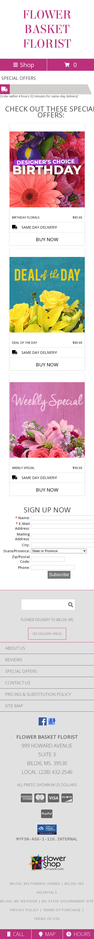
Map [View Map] (47, 934)
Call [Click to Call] (15, 934)
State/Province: (16, 551)
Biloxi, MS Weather (18, 901)
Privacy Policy (24, 910)
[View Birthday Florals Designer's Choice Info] (47, 169)
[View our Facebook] (43, 724)
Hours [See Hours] (78, 934)
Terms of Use (47, 918)
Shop (23, 64)
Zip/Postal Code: (21, 559)
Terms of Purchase (62, 910)
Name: (22, 517)
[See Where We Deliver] (47, 633)
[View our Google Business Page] (52, 724)
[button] (47, 830)
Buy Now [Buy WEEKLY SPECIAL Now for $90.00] (47, 490)
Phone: (24, 567)
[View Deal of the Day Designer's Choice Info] (47, 294)
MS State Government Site (68, 901)
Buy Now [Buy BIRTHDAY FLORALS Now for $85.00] (47, 239)
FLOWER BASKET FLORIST (47, 29)
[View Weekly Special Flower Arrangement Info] (47, 419)
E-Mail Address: (22, 526)
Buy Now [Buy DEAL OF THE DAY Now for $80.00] (47, 364)
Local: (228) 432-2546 (47, 772)
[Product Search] (48, 604)
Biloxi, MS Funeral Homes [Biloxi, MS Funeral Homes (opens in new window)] (35, 883)
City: (26, 545)
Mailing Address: (22, 536)
